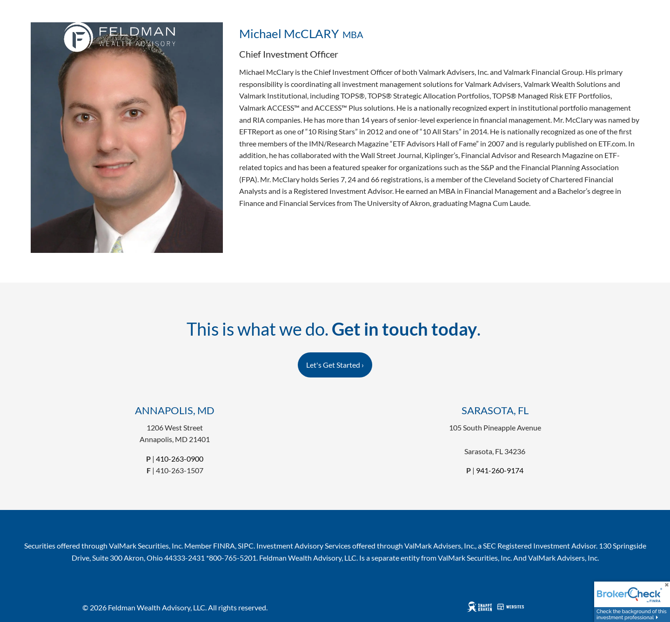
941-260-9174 (499, 470)
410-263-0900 (179, 458)
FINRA (224, 545)
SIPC (246, 545)
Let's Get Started (335, 364)
